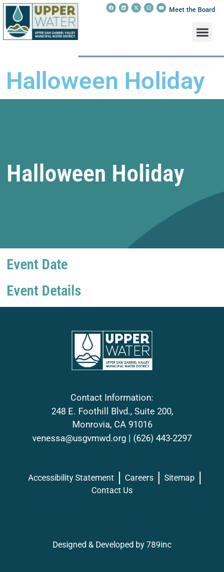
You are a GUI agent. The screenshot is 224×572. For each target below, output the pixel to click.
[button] (202, 32)
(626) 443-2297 (162, 438)
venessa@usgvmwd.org (79, 438)
